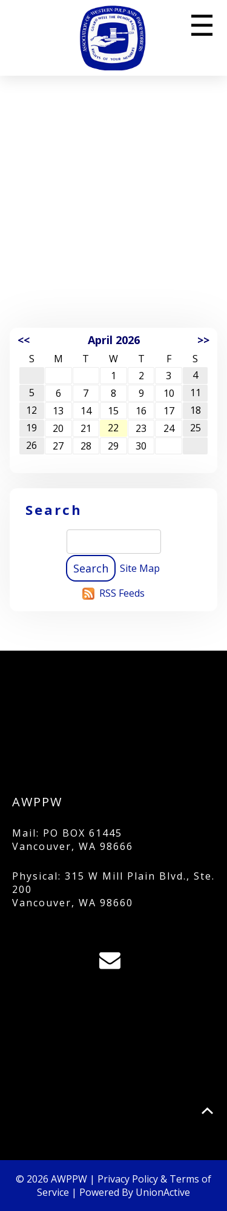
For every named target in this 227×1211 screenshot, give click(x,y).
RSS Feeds (122, 593)
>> (203, 340)
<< (24, 340)
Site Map (140, 568)
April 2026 (114, 340)
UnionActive (163, 1192)
